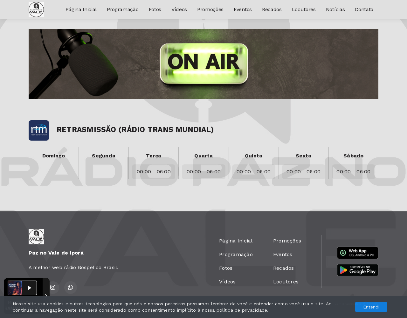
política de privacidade (242, 310)
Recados (272, 9)
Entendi (371, 306)
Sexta (303, 156)
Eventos (243, 9)
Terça (153, 156)
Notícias (335, 9)
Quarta (203, 156)
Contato (364, 9)
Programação (122, 9)
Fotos (155, 9)
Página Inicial (81, 9)
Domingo (53, 156)
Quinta (253, 156)
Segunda (103, 156)
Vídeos (179, 9)
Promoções (210, 9)
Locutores (304, 9)
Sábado (353, 156)
